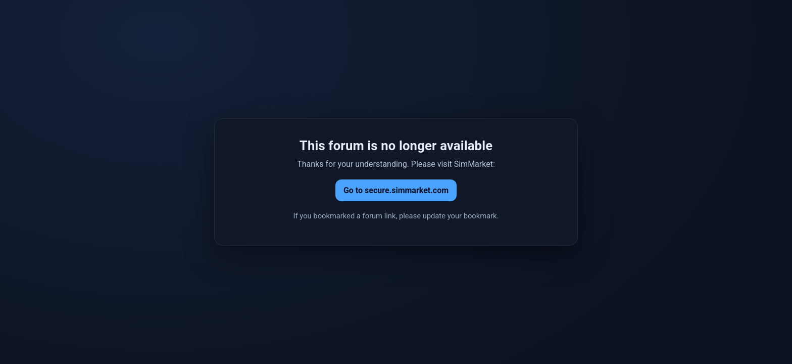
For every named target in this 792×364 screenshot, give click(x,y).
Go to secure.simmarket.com (396, 190)
